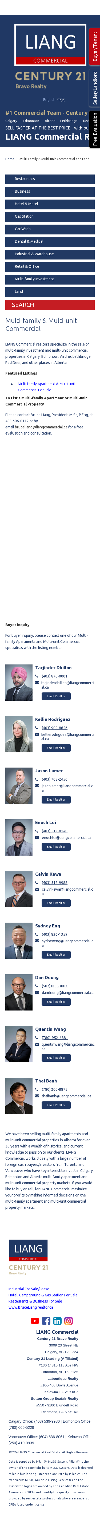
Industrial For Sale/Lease (29, 1289)
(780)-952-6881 (55, 1038)
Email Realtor (56, 696)
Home (9, 159)
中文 (61, 100)
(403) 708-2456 (54, 779)
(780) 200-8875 (54, 1089)
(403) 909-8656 (54, 728)
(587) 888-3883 (54, 986)
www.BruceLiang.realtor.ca (31, 1307)
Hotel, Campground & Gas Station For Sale (43, 1295)
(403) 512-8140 (54, 831)
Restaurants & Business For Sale (35, 1301)
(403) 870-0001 (54, 676)
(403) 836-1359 (54, 934)
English (49, 100)
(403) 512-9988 (54, 883)
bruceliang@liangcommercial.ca (41, 427)
